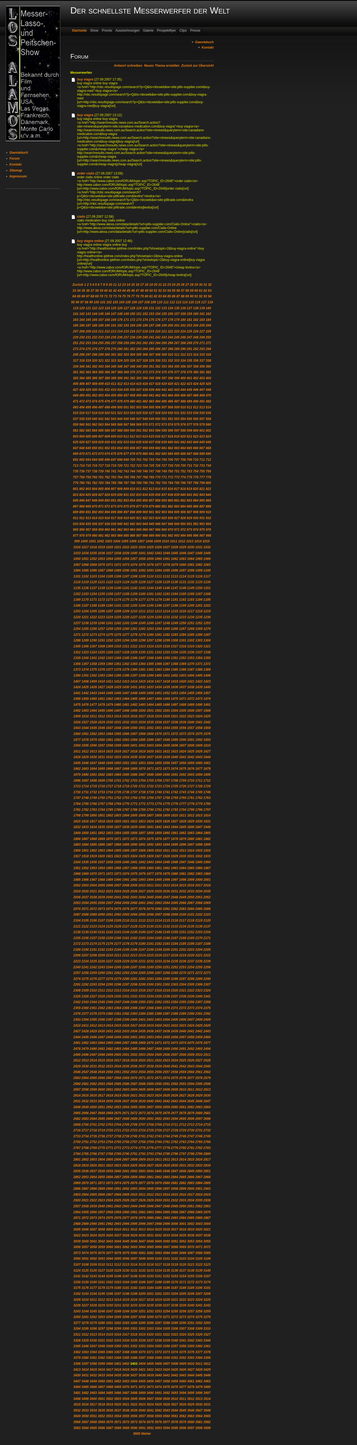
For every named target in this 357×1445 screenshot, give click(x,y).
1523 (190, 716)
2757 (134, 1142)
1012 (182, 541)
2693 (166, 1119)
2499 (109, 1055)
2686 (109, 1119)
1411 (109, 681)
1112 (166, 576)
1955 (109, 868)
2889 (101, 1189)
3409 (182, 1364)
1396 (126, 675)
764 (120, 477)
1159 (134, 594)
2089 (93, 914)
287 (164, 349)
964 (132, 530)
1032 (207, 547)
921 (138, 518)
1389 (207, 669)
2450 (126, 1037)
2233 (158, 961)
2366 (134, 1008)
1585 (142, 740)
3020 (199, 1229)
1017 (85, 547)
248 (196, 337)
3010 (117, 1229)
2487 (150, 1049)
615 (151, 436)
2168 (182, 938)
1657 (174, 763)
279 (113, 349)
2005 (101, 885)
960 (107, 530)
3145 (109, 1276)
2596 (207, 1084)
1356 (77, 664)
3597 (190, 1428)
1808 (158, 815)
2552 (126, 1072)
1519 (158, 716)
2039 (101, 897)
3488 (134, 1393)
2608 (166, 1089)
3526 (166, 1404)
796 (183, 483)
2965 (166, 1212)
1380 (134, 669)
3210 (85, 1300)
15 (133, 285)
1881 (199, 839)
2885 (207, 1183)
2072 (93, 909)
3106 (207, 1259)
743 (126, 471)
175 (151, 320)
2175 (101, 944)
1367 (166, 664)
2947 (158, 1206)
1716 (101, 786)
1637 (150, 757)
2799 (199, 1154)
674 (107, 454)
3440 (158, 1375)
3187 (174, 1288)
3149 (142, 1276)
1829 (190, 821)
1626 (199, 751)
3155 (190, 1276)
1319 (190, 646)
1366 (158, 664)
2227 (109, 961)
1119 (85, 582)
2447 (101, 1037)
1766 (93, 804)
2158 (101, 938)
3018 (182, 1229)
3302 (142, 1328)
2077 (134, 909)
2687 (117, 1119)
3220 (166, 1300)
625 (75, 442)
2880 (166, 1183)
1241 (109, 623)
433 (113, 390)
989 (151, 535)
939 (113, 524)
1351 (174, 658)
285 (151, 349)
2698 (207, 1119)
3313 (93, 1334)
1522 (182, 716)
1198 (174, 605)
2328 (101, 996)
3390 (166, 1358)
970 (170, 530)
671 (88, 454)
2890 (109, 1189)
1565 (117, 734)
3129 (117, 1270)
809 (126, 489)
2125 (109, 926)
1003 (108, 541)
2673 (142, 1113)
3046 (134, 1241)
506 (157, 407)
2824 (126, 1165)
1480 (117, 705)
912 (82, 518)
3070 (190, 1247)
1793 (174, 810)
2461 (77, 1043)
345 (113, 366)
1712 (207, 780)
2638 (134, 1101)
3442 (174, 1375)
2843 (142, 1171)
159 (189, 314)
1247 (158, 623)
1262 (142, 629)
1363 (134, 664)
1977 (150, 874)
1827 (174, 821)
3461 (190, 1381)
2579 (207, 1078)
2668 (101, 1113)
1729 (207, 786)
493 (75, 407)
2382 (126, 1014)
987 (138, 535)
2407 (190, 1019)
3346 (85, 1346)
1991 (126, 880)
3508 (158, 1399)
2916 (182, 1195)
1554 (166, 728)
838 (170, 495)
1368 (174, 664)
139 (202, 308)
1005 (124, 541)
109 (153, 302)
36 (88, 291)
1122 (109, 582)
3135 (166, 1270)
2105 (85, 920)
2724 (142, 1130)
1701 (117, 780)
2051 (199, 897)
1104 (101, 576)
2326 (85, 996)
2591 (166, 1084)
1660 (199, 763)
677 (126, 454)
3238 (174, 1305)
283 (138, 349)
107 (140, 302)
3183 (142, 1288)
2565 (93, 1078)
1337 (199, 652)
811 (138, 489)
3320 (150, 1334)
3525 (158, 1404)
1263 (150, 629)
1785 (109, 810)
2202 (182, 950)
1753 (126, 798)
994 (183, 535)
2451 (134, 1037)
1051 (85, 559)
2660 (174, 1107)
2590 (158, 1084)
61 (200, 291)
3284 (134, 1323)
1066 (207, 559)
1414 (134, 681)
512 (196, 407)
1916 (207, 850)
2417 (134, 1025)
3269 (150, 1317)
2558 (174, 1072)
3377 (199, 1352)
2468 (134, 1043)
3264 (109, 1317)
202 (183, 325)
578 (196, 424)
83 (160, 296)
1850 (85, 833)
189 (101, 325)
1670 (142, 769)
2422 (174, 1025)
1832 (77, 827)
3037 (199, 1235)
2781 (190, 1148)
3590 (134, 1428)
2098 (166, 914)
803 (88, 489)
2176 (109, 944)
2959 (117, 1212)
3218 (150, 1300)
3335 (134, 1340)
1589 (174, 740)
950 (183, 524)
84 (164, 296)
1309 (109, 646)
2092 (117, 914)
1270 (207, 629)
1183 (190, 599)
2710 (166, 1125)
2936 (207, 1200)
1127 (150, 582)
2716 (77, 1130)
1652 (134, 763)
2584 (109, 1084)
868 (82, 506)
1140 (117, 588)
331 (164, 360)
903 (164, 512)
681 (151, 454)
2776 (150, 1148)
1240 (101, 623)
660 (157, 448)
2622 (142, 1095)
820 (196, 489)
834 (145, 495)
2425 (199, 1025)
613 (138, 436)
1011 (173, 541)
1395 (117, 675)
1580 (101, 740)
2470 (150, 1043)
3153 (174, 1276)
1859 (158, 833)
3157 (207, 1276)
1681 (93, 775)
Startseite (79, 30)
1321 (207, 646)
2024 (117, 891)
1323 (85, 652)
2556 (158, 1072)
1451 (158, 693)
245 (177, 337)
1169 (77, 599)
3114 (134, 1264)
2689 (134, 1119)
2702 (101, 1125)
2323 (199, 990)
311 (177, 355)
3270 (158, 1317)
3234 (142, 1305)
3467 (101, 1387)
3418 (117, 1370)
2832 (190, 1165)
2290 (207, 979)
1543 (77, 728)
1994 (150, 880)
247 (189, 337)
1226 (126, 617)
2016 (190, 885)
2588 (142, 1084)
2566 (101, 1078)
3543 (166, 1410)
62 (205, 291)
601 (202, 430)
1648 (101, 763)
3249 (126, 1311)
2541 (174, 1066)
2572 (150, 1078)
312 (183, 355)
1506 (190, 711)
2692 (158, 1119)
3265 (117, 1317)
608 (107, 436)
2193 (109, 950)
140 (208, 308)
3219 (158, 1300)
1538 (174, 722)
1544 (85, 728)
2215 (150, 955)
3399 (101, 1364)
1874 (142, 839)
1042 (150, 553)
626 (82, 442)
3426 (182, 1370)
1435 (166, 687)
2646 (199, 1101)
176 (157, 320)
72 (110, 296)
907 (189, 512)
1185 (207, 599)
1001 (92, 541)
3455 (142, 1381)
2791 (134, 1154)
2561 (199, 1072)
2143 (117, 932)
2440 (182, 1031)
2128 (134, 926)
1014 (198, 541)
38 (96, 291)
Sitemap (15, 170)
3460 (182, 1381)
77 (133, 296)
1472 (190, 699)
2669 (109, 1113)
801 (75, 489)
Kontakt (15, 164)
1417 (158, 681)
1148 (182, 588)
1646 (85, 763)
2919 (207, 1195)
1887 (109, 844)
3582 (207, 1422)
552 (170, 419)
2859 (134, 1177)
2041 (117, 897)
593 (151, 430)
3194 (93, 1294)
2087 (77, 914)
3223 (190, 1300)
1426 (93, 687)
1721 (142, 786)
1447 (126, 693)
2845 (158, 1171)
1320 (199, 646)
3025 (101, 1235)
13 (124, 285)
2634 (101, 1101)
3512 (190, 1399)
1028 (174, 547)
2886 (77, 1189)
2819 (85, 1165)
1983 (199, 874)
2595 (199, 1084)
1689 (158, 775)
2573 (158, 1078)
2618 (109, 1095)
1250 (182, 623)
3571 (117, 1422)
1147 (174, 588)
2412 (93, 1025)
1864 (199, 833)
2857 (117, 1177)
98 (86, 302)
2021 (93, 891)
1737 (134, 792)
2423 (182, 1025)
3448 (85, 1381)
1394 (109, 675)
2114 (158, 920)
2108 (109, 920)
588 (120, 430)
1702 (126, 780)
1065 (199, 559)
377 (177, 372)
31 (205, 285)
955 (75, 530)
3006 (85, 1229)
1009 (157, 541)
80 (146, 296)
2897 (166, 1189)
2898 (174, 1189)
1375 (93, 669)
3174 (207, 1282)
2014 (174, 885)
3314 (101, 1334)
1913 (182, 850)
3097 (134, 1259)
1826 (166, 821)
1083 (207, 565)
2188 (207, 944)
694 (94, 460)
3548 (207, 1410)
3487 (126, 1393)
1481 (126, 705)
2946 (150, 1206)
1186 (77, 605)
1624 (182, 751)
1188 (93, 605)
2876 (134, 1183)
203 (189, 325)
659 (151, 448)
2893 (134, 1189)
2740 (134, 1136)
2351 (150, 1002)
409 (101, 384)
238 (132, 337)
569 (138, 424)
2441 (190, 1031)
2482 (109, 1049)
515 (75, 413)
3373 (166, 1352)
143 (88, 314)
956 (82, 530)
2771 (109, 1148)
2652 (109, 1107)
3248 (117, 1311)
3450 (101, 1381)
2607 (158, 1089)
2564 (85, 1078)
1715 (93, 786)
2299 (142, 984)
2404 (166, 1019)
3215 (126, 1300)
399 (177, 378)
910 (208, 512)
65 (78, 296)
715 (88, 466)
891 (88, 512)
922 (145, 518)
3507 (150, 1399)
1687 (142, 775)
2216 (158, 955)
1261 (134, 629)
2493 (199, 1049)
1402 (174, 675)
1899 (207, 844)
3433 (101, 1375)
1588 (166, 740)
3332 (109, 1340)
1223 (101, 617)
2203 (190, 950)
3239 (182, 1305)
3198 (126, 1294)
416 (145, 384)
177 (164, 320)
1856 (134, 833)
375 (164, 372)
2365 (126, 1008)
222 (170, 331)
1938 (109, 862)
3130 (126, 1270)
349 (138, 366)
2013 (166, 885)
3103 (182, 1259)
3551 (93, 1416)
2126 (117, 926)
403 (202, 378)
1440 (207, 687)
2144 (126, 932)
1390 (77, 675)
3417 (109, 1370)
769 (151, 477)
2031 (174, 891)
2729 (182, 1130)
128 (132, 308)
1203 (77, 611)
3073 (77, 1253)
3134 (158, 1270)
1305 (77, 646)
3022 (77, 1235)
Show (94, 30)
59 (191, 291)
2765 (199, 1142)
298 (94, 355)
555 (189, 419)
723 (138, 466)
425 (202, 384)
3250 (134, 1311)
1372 (207, 664)
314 (196, 355)
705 (164, 460)
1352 (182, 658)
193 (126, 325)
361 (75, 372)
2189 (77, 950)
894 (107, 512)
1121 (101, 582)
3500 (93, 1399)
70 (101, 296)
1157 (117, 594)
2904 (85, 1195)
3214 (117, 1300)
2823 (117, 1165)
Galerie (148, 30)
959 (101, 530)
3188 (182, 1288)
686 (183, 454)
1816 (85, 821)
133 (164, 308)
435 (126, 390)
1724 (166, 786)
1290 (93, 640)
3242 (207, 1305)
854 (132, 500)
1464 (126, 699)
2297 (126, 984)
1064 (190, 559)
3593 (158, 1428)
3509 (166, 1399)
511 (189, 407)
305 (138, 355)
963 (126, 530)
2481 (101, 1049)
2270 (182, 973)
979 (88, 535)
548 (145, 419)
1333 (166, 652)
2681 (207, 1113)
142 (82, 314)
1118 (77, 582)
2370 (166, 1008)
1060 (158, 559)
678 (132, 454)
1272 (85, 635)
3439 (150, 1375)
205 (202, 325)
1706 (158, 780)
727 (164, 466)
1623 (174, 751)
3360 (199, 1346)
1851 (93, 833)
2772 (117, 1148)
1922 (117, 856)
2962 (142, 1212)
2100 (182, 914)
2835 (77, 1171)
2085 (199, 909)
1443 (93, 693)
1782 (85, 810)
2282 (142, 979)
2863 (166, 1177)
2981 (158, 1218)
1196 (158, 605)
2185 (182, 944)
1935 (85, 862)
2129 (142, 926)
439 (151, 390)
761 (101, 477)
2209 (101, 955)
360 (208, 366)
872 (107, 506)
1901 (85, 850)
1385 (174, 669)
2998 (158, 1224)
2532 (101, 1066)
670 (82, 454)
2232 (150, 961)
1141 (126, 588)
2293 (93, 984)
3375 (182, 1352)
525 (138, 413)
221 (164, 331)
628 (94, 442)
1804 (126, 815)
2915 (174, 1195)
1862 (182, 833)
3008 (101, 1229)
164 (82, 320)
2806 (117, 1159)
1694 (199, 775)
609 (113, 436)
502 (132, 407)
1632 (109, 757)
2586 (126, 1084)
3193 (85, 1294)
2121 (77, 926)
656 (132, 448)
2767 (77, 1148)
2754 (109, 1142)
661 (164, 448)
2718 (93, 1130)
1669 (134, 769)
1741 (166, 792)
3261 (85, 1317)
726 (157, 466)
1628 (77, 757)
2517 (117, 1060)
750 (170, 471)
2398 (117, 1019)
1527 (85, 722)
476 (107, 401)
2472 (166, 1043)
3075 (93, 1253)
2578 (199, 1078)
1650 (117, 763)
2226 (101, 961)
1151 (207, 588)
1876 (158, 839)
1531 (117, 722)
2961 (134, 1212)
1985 (77, 880)
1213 (158, 611)
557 (202, 419)
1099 (199, 570)
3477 (182, 1387)
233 (101, 337)
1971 (101, 874)
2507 (174, 1055)
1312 (134, 646)
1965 (190, 868)
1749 (93, 798)
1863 (190, 833)
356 (183, 366)
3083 (158, 1253)
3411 (199, 1364)
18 (146, 285)
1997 (174, 880)
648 (82, 448)
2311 (101, 990)
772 (170, 477)
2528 (207, 1060)
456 (120, 395)
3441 (166, 1375)
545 (126, 419)
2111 (134, 920)
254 (94, 343)
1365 (150, 664)
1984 (207, 874)
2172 (77, 944)
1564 (109, 734)
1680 (85, 775)
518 (94, 413)
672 (94, 454)
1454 (182, 693)
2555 (150, 1072)
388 (107, 378)
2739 (126, 1136)
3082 (150, 1253)
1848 (207, 827)
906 (183, 512)
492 (208, 401)
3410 (190, 1364)
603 (75, 436)
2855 (101, 1177)
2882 (182, 1183)
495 (88, 407)
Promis (107, 30)
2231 (142, 961)
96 (77, 302)
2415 (117, 1025)
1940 (126, 862)
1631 (101, 757)
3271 (166, 1317)
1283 (174, 635)
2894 (142, 1189)
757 (75, 477)
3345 (77, 1346)
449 (75, 395)
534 (196, 413)
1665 (101, 769)
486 (170, 401)
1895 (174, 844)
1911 (166, 850)
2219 (182, 955)
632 (120, 442)
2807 (126, 1159)
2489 (166, 1049)
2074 (109, 909)
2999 (166, 1224)
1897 (190, 844)
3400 (109, 1364)
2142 (109, 932)
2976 (117, 1218)
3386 (134, 1358)
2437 (158, 1031)
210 (94, 331)
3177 (93, 1288)
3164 (126, 1282)
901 (151, 512)
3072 (207, 1247)
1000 (84, 541)
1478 (101, 705)
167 (101, 320)
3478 (190, 1387)
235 (113, 337)
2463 (93, 1043)
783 (101, 483)
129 (138, 308)
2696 (190, 1119)
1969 (85, 874)
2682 (77, 1119)
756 (208, 471)
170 (120, 320)
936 (94, 524)
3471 (134, 1387)
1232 (174, 617)
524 (132, 413)
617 (164, 436)
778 (208, 477)
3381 (93, 1358)
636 (145, 442)
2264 (134, 973)
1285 (190, 635)
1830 (199, 821)
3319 (142, 1334)
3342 (190, 1340)
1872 (126, 839)
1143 (142, 588)
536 (208, 413)
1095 (166, 570)
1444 (101, 693)
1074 (134, 565)
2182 (158, 944)
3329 (85, 1340)
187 (88, 325)
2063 (158, 903)
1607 (182, 745)
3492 (166, 1393)
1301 (182, 640)
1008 (149, 541)
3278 (85, 1323)
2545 (207, 1066)
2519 (134, 1060)
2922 (93, 1200)
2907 (109, 1195)
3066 (158, 1247)
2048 (174, 897)
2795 (166, 1154)
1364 (142, 664)
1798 (77, 815)
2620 (126, 1095)
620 (183, 436)
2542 (182, 1066)
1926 (150, 856)
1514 (117, 716)
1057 (134, 559)
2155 (77, 938)
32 (209, 285)
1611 (77, 751)
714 (82, 466)
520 (107, 413)
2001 (207, 880)
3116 (150, 1264)
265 (164, 343)
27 (187, 285)
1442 (85, 693)
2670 (117, 1113)
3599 (207, 1428)
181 (189, 320)
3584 (85, 1428)
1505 (182, 711)
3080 (134, 1253)
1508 (207, 711)
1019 (101, 547)
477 (113, 401)
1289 (85, 640)
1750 (101, 798)
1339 (77, 658)
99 (91, 302)
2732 (207, 1130)
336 (196, 360)
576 (183, 424)
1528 (93, 722)
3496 (199, 1393)
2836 (85, 1171)
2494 (207, 1049)
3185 (158, 1288)
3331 (101, 1340)
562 (94, 424)
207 (75, 331)
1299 (166, 640)
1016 (77, 547)
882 (170, 506)
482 (145, 401)
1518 (150, 716)
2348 (126, 1002)
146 (107, 314)
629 (101, 442)
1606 (174, 745)
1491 (207, 705)
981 (101, 535)
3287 (158, 1323)
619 (177, 436)
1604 (158, 745)
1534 (142, 722)
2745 (174, 1136)
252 (82, 343)
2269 (174, 973)
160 (196, 314)
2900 (190, 1189)
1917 (77, 856)
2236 (182, 961)
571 (151, 424)
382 (208, 372)
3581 (199, 1422)
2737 (109, 1136)
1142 (134, 588)
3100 (158, 1259)
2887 (85, 1189)
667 (202, 448)
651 (101, 448)
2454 (158, 1037)
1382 (150, 669)
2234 (166, 961)
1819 (109, 821)
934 (82, 524)
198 (157, 325)
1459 (85, 699)
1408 (85, 681)
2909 (126, 1195)
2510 (199, 1055)
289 (177, 349)
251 (75, 343)
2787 (101, 1154)
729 (177, 466)
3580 (190, 1422)
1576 (207, 734)
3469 (117, 1387)
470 (208, 395)
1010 (165, 541)
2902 (207, 1189)
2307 (207, 984)
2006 (109, 885)
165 (88, 320)
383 (75, 378)
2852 (77, 1177)
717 (101, 466)
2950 (182, 1206)
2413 (101, 1025)
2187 (199, 944)
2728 (174, 1130)
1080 (182, 565)
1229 (150, 617)
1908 (142, 850)
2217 (166, 955)
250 (208, 337)
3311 (77, 1334)
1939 (117, 862)
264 (157, 343)
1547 (109, 728)
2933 (182, 1200)
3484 (101, 1393)
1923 (126, 856)
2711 (174, 1125)
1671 (150, 769)
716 (94, 466)
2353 (166, 1002)
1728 (199, 786)
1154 (93, 594)
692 (82, 460)
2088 (85, 914)
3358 (182, 1346)
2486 (142, 1049)
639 (164, 442)
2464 (101, 1043)
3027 (117, 1235)
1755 (142, 798)
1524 (199, 716)
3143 (93, 1276)
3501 (101, 1399)
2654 (126, 1107)
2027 (142, 891)
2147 (150, 932)
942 (132, 524)
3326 (199, 1334)
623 (202, 436)
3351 (126, 1346)
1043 (158, 553)
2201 (174, 950)
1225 (117, 617)
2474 (182, 1043)
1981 (182, 874)
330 (157, 360)
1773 (150, 804)
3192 (77, 1294)
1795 (190, 810)
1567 (134, 734)
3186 (166, 1288)
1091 (134, 570)
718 (107, 466)
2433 (126, 1031)
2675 (158, 1113)
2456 (174, 1037)
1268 (190, 629)
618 (170, 436)
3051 (174, 1241)
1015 (206, 541)
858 (157, 500)
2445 (85, 1037)
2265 (142, 973)
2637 (126, 1101)
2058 (117, 903)
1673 (166, 769)
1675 (182, 769)
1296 (142, 640)
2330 (117, 996)
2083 (182, 909)
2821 (101, 1165)
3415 (93, 1370)
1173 (109, 599)
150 (132, 314)
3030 (142, 1235)
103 (115, 302)
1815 (77, 821)
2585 (117, 1084)
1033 (77, 553)
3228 (93, 1305)
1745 (199, 792)
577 (189, 424)
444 (183, 390)
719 (113, 466)
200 (170, 325)
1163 (166, 594)
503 (138, 407)
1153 (85, 594)
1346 (134, 658)
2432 (117, 1031)
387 (101, 378)
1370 (190, 664)
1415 (142, 681)
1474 (207, 699)
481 (138, 401)
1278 (134, 635)
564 (107, 424)
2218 (174, 955)
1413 (126, 681)
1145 (158, 588)
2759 (150, 1142)
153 (151, 314)
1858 (150, 833)
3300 (126, 1328)
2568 (117, 1078)
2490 (174, 1049)
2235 (174, 961)
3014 (150, 1229)
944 (145, 524)
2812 (166, 1159)
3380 (85, 1358)
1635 (134, 757)
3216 (134, 1300)
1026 (158, 547)
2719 (101, 1130)
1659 (190, 763)
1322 (77, 652)
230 (82, 337)
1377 (109, 669)
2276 (93, 979)
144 (94, 314)
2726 (158, 1130)
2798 (190, 1154)
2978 (134, 1218)
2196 (134, 950)
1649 (109, 763)
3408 (174, 1364)
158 (183, 314)
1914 (190, 850)
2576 (182, 1078)
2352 (158, 1002)
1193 (134, 605)
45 (128, 291)
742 (120, 471)
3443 (182, 1375)
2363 (109, 1008)
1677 (199, 769)
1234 (190, 617)
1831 (207, 821)
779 (75, 483)
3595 (174, 1428)
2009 (134, 885)
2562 (207, 1072)
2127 (126, 926)
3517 (93, 1404)
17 (142, 285)
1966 (199, 868)
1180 (166, 599)
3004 (207, 1224)
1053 (101, 559)
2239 (207, 961)
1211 (142, 611)
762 (107, 477)
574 (170, 424)
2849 (190, 1171)
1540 (190, 722)
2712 (182, 1125)
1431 (134, 687)
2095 (142, 914)
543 (113, 419)
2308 (77, 990)
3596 (182, 1428)
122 (94, 308)
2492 (190, 1049)
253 (88, 343)
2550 (109, 1072)
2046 (158, 897)
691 (75, 460)
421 (177, 384)
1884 (85, 844)
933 (75, 524)
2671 (126, 1113)
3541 (150, 1410)
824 (82, 495)
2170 (199, 938)
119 (75, 308)
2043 (134, 897)
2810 (150, 1159)
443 (177, 390)
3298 (109, 1328)
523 (126, 413)
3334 (126, 1340)
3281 (109, 1323)
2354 (174, 1002)
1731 (85, 792)
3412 (207, 1364)
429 (88, 390)
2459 (199, 1037)
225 (189, 331)
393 (138, 378)
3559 (158, 1416)
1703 (134, 780)
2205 (207, 950)
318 (82, 360)
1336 (190, 652)
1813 (199, 815)
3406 (158, 1364)
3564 (199, 1416)
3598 (199, 1428)
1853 (109, 833)
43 (119, 291)
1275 (109, 635)
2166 (166, 938)
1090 (126, 570)
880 (157, 506)
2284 (158, 979)
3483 (93, 1393)
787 (126, 483)
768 (145, 477)
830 (120, 495)
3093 (101, 1259)
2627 (182, 1095)
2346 (109, 1002)
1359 (101, 664)
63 (209, 291)
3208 (207, 1294)
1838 (126, 827)
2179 (134, 944)
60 (196, 291)
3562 (182, 1416)
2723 (134, 1130)
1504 (174, 711)
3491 (158, 1393)
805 (101, 489)
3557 (142, 1416)
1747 (77, 798)
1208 (117, 611)
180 (183, 320)
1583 (126, 740)
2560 (190, 1072)
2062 (150, 903)
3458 (166, 1381)
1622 (166, 751)
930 (196, 518)
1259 (117, 629)
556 (196, 419)
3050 (166, 1241)
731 (189, 466)
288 (170, 349)
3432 (93, 1375)
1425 (85, 687)
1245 (142, 623)
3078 (117, 1253)
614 (145, 436)
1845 (182, 827)
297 (88, 355)
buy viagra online (90, 241)
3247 (109, 1311)
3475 (166, 1387)
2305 (190, 984)
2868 (207, 1177)
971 (177, 530)
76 (128, 296)
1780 (207, 804)
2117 (182, 920)
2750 (77, 1142)
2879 (158, 1183)
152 (145, 314)
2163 (142, 938)
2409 (207, 1019)
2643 (174, 1101)
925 (164, 518)
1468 (158, 699)
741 (113, 471)
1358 (93, 664)
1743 (182, 792)
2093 (126, 914)
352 (157, 366)
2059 (126, 903)
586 (107, 430)
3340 (174, 1340)
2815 (190, 1159)
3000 (174, 1224)
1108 (134, 576)
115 (191, 302)
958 (94, 530)
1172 (101, 599)
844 (208, 495)
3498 (77, 1399)
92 (200, 296)
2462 (85, 1043)
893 (101, 512)
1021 (117, 547)
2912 (150, 1195)
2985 (190, 1218)
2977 (126, 1218)
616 (157, 436)
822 (208, 489)
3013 (142, 1229)
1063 (182, 559)
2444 (77, 1037)
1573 (182, 734)
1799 (85, 815)
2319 (166, 990)
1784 (101, 810)
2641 (158, 1101)
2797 (182, 1154)
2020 (85, 891)
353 (164, 366)
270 (196, 343)
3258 (199, 1311)
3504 (126, 1399)
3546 (190, 1410)
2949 (174, 1206)
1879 (182, 839)
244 (170, 337)
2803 (93, 1159)
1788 (134, 810)
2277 (101, 979)
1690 (166, 775)
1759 (174, 798)
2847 (174, 1171)
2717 (85, 1130)
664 (183, 448)
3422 (150, 1370)
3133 (150, 1270)
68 (92, 296)
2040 (109, 897)
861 (177, 500)
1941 (134, 862)
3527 (174, 1404)
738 (94, 471)
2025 (126, 891)
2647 (207, 1101)
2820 (93, 1165)
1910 (158, 850)
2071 (85, 909)
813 (151, 489)
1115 (190, 576)
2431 (109, 1031)
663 (177, 448)
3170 (174, 1282)
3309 (199, 1328)
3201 (150, 1294)
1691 (174, 775)
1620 (150, 751)
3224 (199, 1300)
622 (196, 436)
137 (189, 308)
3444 (190, 1375)
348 (132, 366)
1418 (166, 681)
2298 (134, 984)
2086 (207, 909)
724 (145, 466)
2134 (182, 926)
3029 (134, 1235)
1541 (199, 722)
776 (196, 477)
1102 (85, 576)
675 (113, 454)
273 (75, 349)
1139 (109, 588)
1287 (207, 635)
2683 (85, 1119)
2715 (207, 1125)
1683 (109, 775)
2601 (109, 1089)
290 (183, 349)
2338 (182, 996)
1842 (158, 827)
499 (113, 407)
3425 (174, 1370)
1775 (166, 804)
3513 (199, 1399)
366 (107, 372)
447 (202, 390)
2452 (142, 1037)
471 (75, 401)
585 (101, 430)
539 (88, 419)
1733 (101, 792)
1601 (134, 745)
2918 (199, 1195)
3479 (199, 1387)
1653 (142, 763)
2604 (134, 1089)
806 (107, 489)
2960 (126, 1212)
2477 (207, 1043)
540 (94, 419)
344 (107, 366)
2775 (142, 1148)
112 (172, 302)
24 (173, 285)
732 (196, 466)
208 (82, 331)
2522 (158, 1060)
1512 (101, 716)
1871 (117, 839)
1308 (101, 646)
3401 (117, 1364)
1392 (93, 675)
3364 (93, 1352)
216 (132, 331)
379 (189, 372)
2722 (126, 1130)
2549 (101, 1072)
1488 (182, 705)
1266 (174, 629)
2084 (190, 909)
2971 (77, 1218)
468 (196, 395)
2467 (126, 1043)
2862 (158, 1177)
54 (169, 291)
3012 (134, 1229)
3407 (166, 1364)
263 (151, 343)
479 (126, 401)
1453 (174, 693)
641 (177, 442)
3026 (109, 1235)
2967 (182, 1212)
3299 (117, 1328)
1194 (142, 605)
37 (92, 291)
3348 (101, 1346)
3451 (109, 1381)
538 (82, 419)
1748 (85, 798)
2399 (126, 1019)
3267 (134, 1317)
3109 (93, 1264)
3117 (158, 1264)
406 (82, 384)
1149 (190, 588)
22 (164, 285)
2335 (158, 996)
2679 (190, 1113)
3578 (174, 1422)
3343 (199, 1340)
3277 (77, 1323)
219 (151, 331)
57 (182, 291)
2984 (182, 1218)
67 (88, 296)
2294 (101, 984)
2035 (207, 891)
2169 (190, 938)
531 (177, 413)
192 (120, 325)
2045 (150, 897)
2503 (142, 1055)
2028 (150, 891)
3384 (117, 1358)
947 (164, 524)
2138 (77, 932)
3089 (207, 1253)
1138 (101, 588)
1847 (199, 827)
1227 (134, 617)
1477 (93, 705)
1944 (158, 862)
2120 (207, 920)
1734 (109, 792)
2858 (126, 1177)
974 (196, 530)
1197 (166, 605)
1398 (142, 675)
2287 (182, 979)
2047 (166, 897)
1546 (101, 728)
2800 (207, 1154)
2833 (199, 1165)
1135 (77, 588)
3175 (77, 1288)
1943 (150, 862)
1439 (199, 687)
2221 (199, 955)
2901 (199, 1189)
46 (133, 291)
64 (74, 296)
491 (202, 401)
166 (94, 320)
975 (202, 530)
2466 (117, 1043)
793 (164, 483)
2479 (85, 1049)
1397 (134, 675)
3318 (134, 1334)
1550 (134, 728)
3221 (174, 1300)
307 (151, 355)
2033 (190, 891)
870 (94, 506)
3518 (101, 1404)
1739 (150, 792)
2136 (199, 926)
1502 (158, 711)
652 (107, 448)
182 (196, 320)
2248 (142, 967)
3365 (101, 1352)
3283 (126, 1323)
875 (126, 506)
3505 (134, 1399)
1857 (142, 833)
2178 (126, 944)
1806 (142, 815)
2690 (142, 1119)
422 (183, 384)
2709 (158, 1125)
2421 (166, 1025)
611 (126, 436)
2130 (150, 926)
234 (107, 337)
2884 (199, 1183)
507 (164, 407)
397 (164, 378)
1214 (166, 611)
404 (208, 378)
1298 (158, 640)
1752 (117, 798)
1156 (109, 594)
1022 (126, 547)
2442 (199, 1031)
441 (164, 390)
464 (170, 395)
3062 (126, 1247)
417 (151, 384)
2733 (77, 1136)
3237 (166, 1305)
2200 (166, 950)
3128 (109, 1270)
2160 (117, 938)
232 (94, 337)
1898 (199, 844)
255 (101, 343)
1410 (101, 681)
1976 (142, 874)
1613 (93, 751)
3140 (207, 1270)
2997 (150, 1224)
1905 (117, 850)
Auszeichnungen (127, 30)
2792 (142, 1154)
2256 (207, 967)
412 (120, 384)
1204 (85, 611)
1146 (166, 588)
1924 (134, 856)
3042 (101, 1241)
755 (202, 471)
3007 (93, 1229)
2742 (150, 1136)
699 (126, 460)
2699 (77, 1125)
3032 (158, 1235)
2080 (158, 909)
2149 (166, 932)
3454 (134, 1381)
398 (170, 378)
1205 (93, 611)
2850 (199, 1171)
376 (170, 372)
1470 (174, 699)
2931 (166, 1200)
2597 (77, 1089)
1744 (190, 792)
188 (94, 325)
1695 (207, 775)
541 (101, 419)
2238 (199, 961)
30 (200, 285)
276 (94, 349)
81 (151, 296)
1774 (158, 804)
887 (202, 506)
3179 (109, 1288)
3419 (126, 1370)
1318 (182, 646)
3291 (190, 1323)
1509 (77, 716)
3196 (109, 1294)
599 (189, 430)
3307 (182, 1328)
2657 (150, 1107)
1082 (199, 565)
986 (132, 535)
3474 (158, 1387)
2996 (142, 1224)
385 (88, 378)
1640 (174, 757)
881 (164, 506)
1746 (207, 792)
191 (113, 325)
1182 (182, 599)
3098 (142, 1259)
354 (170, 366)
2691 (150, 1119)
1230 (158, 617)
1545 (93, 728)
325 (126, 360)
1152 (77, 594)
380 (196, 372)
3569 (101, 1422)
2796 (174, 1154)
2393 (77, 1019)
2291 (77, 984)
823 (75, 495)
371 (138, 372)
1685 (126, 775)
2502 (134, 1055)
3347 (93, 1346)
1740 (158, 792)
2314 (126, 990)
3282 (117, 1323)
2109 (117, 920)
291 (189, 349)
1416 (150, 681)
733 (202, 466)
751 (177, 471)
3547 (199, 1410)
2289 (199, 979)
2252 (174, 967)
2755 (117, 1142)
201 (177, 325)
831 (126, 495)
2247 (134, 967)
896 (120, 512)
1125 (134, 582)
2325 (77, 996)
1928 (166, 856)
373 (151, 372)
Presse (195, 30)
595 (164, 430)
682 (157, 454)
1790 (150, 810)
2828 (158, 1165)
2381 (117, 1014)
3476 (174, 1387)
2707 (142, 1125)
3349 (109, 1346)
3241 (199, 1305)
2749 (207, 1136)
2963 (150, 1212)
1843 (166, 827)
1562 (93, 734)
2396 (101, 1019)
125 (113, 308)
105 (128, 302)
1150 (199, 588)
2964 (158, 1212)
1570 (158, 734)
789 (138, 483)
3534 (93, 1410)
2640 (150, 1101)
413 (126, 384)
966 (145, 530)
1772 (142, 804)
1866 (77, 839)
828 (107, 495)
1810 (174, 815)
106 (134, 302)
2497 (93, 1055)
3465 (85, 1387)
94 (209, 296)
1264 (158, 629)
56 (178, 291)
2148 (158, 932)
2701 (93, 1125)
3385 (126, 1358)
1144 (150, 588)
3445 (199, 1375)
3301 (134, 1328)
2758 (142, 1142)
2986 (199, 1218)
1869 (101, 839)
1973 (117, 874)
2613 (207, 1089)
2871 (93, 1183)
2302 (166, 984)
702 (145, 460)
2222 (207, 955)
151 (138, 314)
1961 (158, 868)
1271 (77, 635)
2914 (166, 1195)
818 (183, 489)
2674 (150, 1113)
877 (138, 506)
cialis (81, 217)
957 (88, 530)
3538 (126, 1410)
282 (132, 349)
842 (196, 495)
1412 (117, 681)
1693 (190, 775)
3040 (85, 1241)
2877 (142, 1183)
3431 (85, 1375)
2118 (190, 920)
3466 (93, 1387)
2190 (85, 950)
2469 (142, 1043)
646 (208, 442)
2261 (109, 973)
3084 (166, 1253)
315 (202, 355)
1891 (142, 844)
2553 (134, 1072)
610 (120, 436)
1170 (85, 599)
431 (101, 390)
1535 (150, 722)
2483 (117, 1049)
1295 (134, 640)
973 (189, 530)
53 (164, 291)
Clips (183, 30)
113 (178, 302)
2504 (150, 1055)
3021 (207, 1229)
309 (164, 355)
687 (189, 454)
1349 (158, 658)
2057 (109, 903)
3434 (109, 1375)
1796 (199, 810)
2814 (182, 1159)
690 (208, 454)
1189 (101, 605)
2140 (93, 932)
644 (196, 442)
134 (170, 308)
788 (132, 483)
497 (101, 407)
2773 (126, 1148)
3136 (174, 1270)
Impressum (18, 176)
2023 (109, 891)
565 (113, 424)
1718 (117, 786)
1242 (117, 623)
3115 (142, 1264)
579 (202, 424)
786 (120, 483)
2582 (93, 1084)
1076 (150, 565)
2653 (117, 1107)
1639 (166, 757)
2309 (85, 990)
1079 (174, 565)
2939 (93, 1206)
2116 (174, 920)
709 (189, 460)
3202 (158, 1294)
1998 (182, 880)
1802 (109, 815)
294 (208, 349)
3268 (142, 1317)
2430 (101, 1031)
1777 (182, 804)
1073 (126, 565)
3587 (109, 1428)
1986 (85, 880)
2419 (150, 1025)
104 (121, 302)
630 (107, 442)
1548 (117, 728)
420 (170, 384)
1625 (190, 751)
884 (183, 506)
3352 (134, 1346)
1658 (182, 763)
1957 (126, 868)
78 (137, 296)
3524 (150, 1404)
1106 (117, 576)
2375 (207, 1008)
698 (120, 460)
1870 (109, 839)
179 (177, 320)
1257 (101, 629)
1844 (174, 827)
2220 (190, 955)
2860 (142, 1177)
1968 (77, 874)
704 (157, 460)
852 (120, 500)
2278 (109, 979)
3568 (93, 1422)
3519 (109, 1404)
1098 (190, 570)
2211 (117, 955)
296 (82, 355)
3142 (85, 1276)
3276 (207, 1317)
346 (120, 366)
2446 (93, 1037)
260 (132, 343)
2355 (182, 1002)
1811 (182, 815)
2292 (85, 984)
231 (88, 337)
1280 (150, 635)
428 (82, 390)
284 (145, 349)
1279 (142, 635)
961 (113, 530)
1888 (117, 844)
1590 (182, 740)
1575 (199, 734)
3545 (182, 1410)
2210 (109, 955)
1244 (134, 623)
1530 (109, 722)
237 (126, 337)
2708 (150, 1125)
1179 (158, 599)
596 (170, 430)
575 (177, 424)
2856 (109, 1177)
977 (75, 535)
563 (101, 424)
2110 (126, 920)
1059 (150, 559)
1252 (199, 623)
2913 (158, 1195)
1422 (199, 681)
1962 (166, 868)
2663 (199, 1107)
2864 (174, 1177)
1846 (190, 827)
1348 (150, 658)
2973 (93, 1218)
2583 (101, 1084)
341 (88, 366)
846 (82, 500)
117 (204, 302)
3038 (207, 1235)
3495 (190, 1393)
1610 (207, 745)
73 (115, 296)
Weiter (146, 1434)
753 (189, 471)
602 (208, 430)
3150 (150, 1276)
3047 (142, 1241)
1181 (174, 599)
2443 (207, 1031)
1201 (199, 605)
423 (189, 384)
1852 (101, 833)
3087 (190, 1253)
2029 (158, 891)
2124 (101, 926)
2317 (150, 990)
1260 (126, 629)
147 (113, 314)
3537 (117, 1410)
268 (183, 343)
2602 (117, 1089)
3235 (150, 1305)
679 (138, 454)
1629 (85, 757)
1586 (150, 740)
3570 (109, 1422)
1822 (134, 821)
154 (157, 314)
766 (132, 477)
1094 (158, 570)
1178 (150, 599)
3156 (199, 1276)
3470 (126, 1387)
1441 (77, 693)
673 (101, 454)
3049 (158, 1241)
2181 (150, 944)
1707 (166, 780)
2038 (93, 897)
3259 (207, 1311)
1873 (134, 839)
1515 (126, 716)
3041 (93, 1241)
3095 (117, 1259)
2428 (85, 1031)
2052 (207, 897)
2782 (199, 1148)
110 (159, 302)
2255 (199, 967)
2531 (93, 1066)
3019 (190, 1229)
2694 (174, 1119)
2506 (166, 1055)
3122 (199, 1264)
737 (88, 471)
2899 (182, 1189)
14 (128, 285)
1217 (190, 611)
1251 (190, 623)
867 (75, 506)
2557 (166, 1072)
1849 (77, 833)
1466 (142, 699)
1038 (117, 553)
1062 (174, 559)
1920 (101, 856)
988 (145, 535)
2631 (77, 1101)
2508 (182, 1055)
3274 (190, 1317)
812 (145, 489)
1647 (93, 763)
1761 (190, 798)
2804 (101, 1159)
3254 (166, 1311)
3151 (158, 1276)
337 (202, 360)
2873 (109, 1183)
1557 (190, 728)
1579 (93, 740)
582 (82, 430)
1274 (101, 635)
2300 (150, 984)
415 (138, 384)
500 (120, 407)
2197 (142, 950)
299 (101, 355)
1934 (77, 862)
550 (157, 419)
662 (170, 448)
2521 (150, 1060)
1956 (117, 868)
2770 (101, 1148)
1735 (117, 792)
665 (189, 448)
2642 (166, 1101)
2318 (158, 990)
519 (101, 413)
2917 (190, 1195)
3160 (93, 1282)
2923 (101, 1200)
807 (113, 489)
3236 (158, 1305)
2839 (109, 1171)
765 (126, 477)
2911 (142, 1195)
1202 (207, 605)
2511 (207, 1055)
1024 (142, 547)
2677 (174, 1113)
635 (138, 442)
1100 (207, 570)
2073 (101, 909)
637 (151, 442)
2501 (126, 1055)
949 (177, 524)
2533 (109, 1066)
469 (202, 395)
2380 (109, 1014)
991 (164, 535)
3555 (126, 1416)
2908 (117, 1195)
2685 (101, 1119)
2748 (199, 1136)
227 (202, 331)
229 (75, 337)
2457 (182, 1037)
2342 (77, 1002)
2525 (182, 1060)
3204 (174, 1294)
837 (164, 495)
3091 (85, 1259)
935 (88, 524)
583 (88, 430)
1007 (141, 541)
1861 (174, 833)
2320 (174, 990)
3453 (126, 1381)
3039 (77, 1241)
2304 (182, 984)
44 (124, 291)
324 (120, 360)
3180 (117, 1288)
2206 (77, 955)
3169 (166, 1282)
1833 (85, 827)
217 (138, 331)
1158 (126, 594)
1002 (100, 541)
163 (75, 320)
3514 (207, 1399)
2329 (109, 996)
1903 (101, 850)
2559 (182, 1072)
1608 (190, 745)
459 (138, 395)
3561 (174, 1416)
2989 (85, 1224)
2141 (101, 932)
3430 (77, 1375)
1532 (126, 722)
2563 (77, 1078)
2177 (117, 944)
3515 (77, 1404)
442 (170, 390)
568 (132, 424)
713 (75, 466)
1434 (158, 687)
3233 (134, 1305)
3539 (134, 1410)
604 (82, 436)
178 (170, 320)
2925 (117, 1200)
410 (107, 384)
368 (120, 372)
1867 (85, 839)
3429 (207, 1370)
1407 (77, 681)
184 (208, 320)
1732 (93, 792)
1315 (158, 646)
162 (208, 314)
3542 (158, 1410)
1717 (109, 786)
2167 (174, 938)
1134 (207, 582)
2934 (190, 1200)
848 (94, 500)
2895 (150, 1189)
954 (208, 524)
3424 (166, 1370)
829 (113, 495)
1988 (101, 880)
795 (177, 483)
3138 (190, 1270)
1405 (199, 675)
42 (115, 291)
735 (75, 471)
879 (151, 506)
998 (208, 535)
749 (164, 471)
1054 (109, 559)
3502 (109, 1399)
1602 (142, 745)
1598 (109, 745)
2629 (199, 1095)
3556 (134, 1416)
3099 (150, 1259)
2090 (101, 914)
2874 (117, 1183)
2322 (190, 990)
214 (120, 331)
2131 (158, 926)
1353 (190, 658)
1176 (134, 599)
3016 (166, 1229)
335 (189, 360)
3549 (77, 1416)
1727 (190, 786)
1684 (117, 775)
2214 (142, 955)
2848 (182, 1171)
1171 (93, 599)
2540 (166, 1066)
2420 (158, 1025)
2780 (182, 1148)
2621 (134, 1095)
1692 (182, 775)
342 (94, 366)
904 (170, 512)
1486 (166, 705)
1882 (207, 839)
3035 (182, 1235)
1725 (174, 786)
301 (113, 355)
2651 (101, 1107)
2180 (142, 944)
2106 (93, 920)
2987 (207, 1218)
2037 (85, 897)
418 (157, 384)
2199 (158, 950)
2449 (117, 1037)
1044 (166, 553)
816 (170, 489)
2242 (93, 967)
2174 (93, 944)
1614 (101, 751)
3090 (77, 1259)
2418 (142, 1025)
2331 (126, 996)
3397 (85, 1364)
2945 (142, 1206)
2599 (93, 1089)
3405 (150, 1364)
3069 (182, 1247)
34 (78, 291)
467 (189, 395)
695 (101, 460)
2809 (142, 1159)
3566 (77, 1422)
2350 (142, 1002)
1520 (166, 716)
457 (126, 395)
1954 (101, 868)
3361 (207, 1346)
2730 (190, 1130)
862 (183, 500)
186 (82, 325)
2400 (134, 1019)
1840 (142, 827)
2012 (158, 885)
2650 (93, 1107)
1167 (199, 594)
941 (126, 524)
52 (160, 291)
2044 (142, 897)
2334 (150, 996)
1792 (166, 810)
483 (151, 401)
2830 (174, 1165)
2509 (190, 1055)
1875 (150, 839)
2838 (101, 1171)
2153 (199, 932)
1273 (93, 635)
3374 (174, 1352)
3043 (109, 1241)
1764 (77, 804)
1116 (199, 576)
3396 (77, 1364)
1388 (199, 669)
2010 (142, 885)
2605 (142, 1089)
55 (173, 291)
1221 (85, 617)
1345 (126, 658)
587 (113, 430)
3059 (101, 1247)
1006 (133, 541)
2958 (109, 1212)
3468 (109, 1387)
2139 (85, 932)
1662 (77, 769)
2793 (150, 1154)
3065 (150, 1247)
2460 (207, 1037)
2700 (85, 1125)
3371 (150, 1352)
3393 (190, 1358)
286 (157, 349)
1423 (207, 681)
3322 (166, 1334)
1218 (199, 611)
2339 (190, 996)
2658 (158, 1107)
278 (107, 349)
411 (113, 384)
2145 (134, 932)
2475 (190, 1043)
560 (82, 424)
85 (169, 296)
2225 (93, 961)
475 (101, 401)
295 (75, 355)
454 (107, 395)
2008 (126, 885)
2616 (93, 1095)
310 (170, 355)
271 (202, 343)
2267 (158, 973)
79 (142, 296)
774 (183, 477)
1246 (150, 623)
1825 (158, 821)
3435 (117, 1375)
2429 (93, 1031)
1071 (109, 565)
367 (113, 372)
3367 (117, 1352)
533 (189, 413)
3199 (134, 1294)
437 (138, 390)
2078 (142, 909)
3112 (117, 1264)
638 (157, 442)
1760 (182, 798)
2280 (126, 979)
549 (151, 419)
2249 (150, 967)
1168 (207, 594)
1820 (117, 821)
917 (113, 518)
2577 (190, 1078)
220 (157, 331)
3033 (166, 1235)
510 (183, 407)
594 (157, 430)
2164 (150, 938)
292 (196, 349)
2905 (93, 1195)
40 (106, 291)
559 (75, 424)
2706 (134, 1125)
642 (183, 442)
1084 (77, 570)
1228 (142, 617)
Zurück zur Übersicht (197, 66)
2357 (199, 1002)
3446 (207, 1375)
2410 (77, 1025)
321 (101, 360)
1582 (117, 740)
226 (196, 331)
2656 (142, 1107)
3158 (77, 1282)
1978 (158, 874)
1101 (77, 576)
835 (151, 495)
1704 (142, 780)
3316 (117, 1334)
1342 (101, 658)
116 (197, 302)
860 (170, 500)
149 (126, 314)
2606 (150, 1089)
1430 (126, 687)
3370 (142, 1352)
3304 (158, 1328)
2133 (174, 926)
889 (75, 512)
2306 (199, 984)
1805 (134, 815)
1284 (182, 635)
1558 (199, 728)
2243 (101, 967)
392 (132, 378)
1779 (199, 804)
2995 (134, 1224)
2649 (85, 1107)
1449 (142, 693)
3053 (190, 1241)
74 (119, 296)
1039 (126, 553)
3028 (126, 1235)
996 (196, 535)
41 (110, 291)
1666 (109, 769)
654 (120, 448)
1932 (199, 856)
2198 (150, 950)
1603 (150, 745)
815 (164, 489)
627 (88, 442)
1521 (174, 716)
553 (177, 419)
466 (183, 395)
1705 (150, 780)
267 (177, 343)
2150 (174, 932)
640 (170, 442)
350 (145, 366)
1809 (166, 815)
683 (164, 454)
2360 (85, 1008)
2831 (182, 1165)
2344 (93, 1002)
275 (88, 349)
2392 (207, 1014)
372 (145, 372)
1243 (126, 623)
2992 (109, 1224)
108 (147, 302)
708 (183, 460)
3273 (182, 1317)
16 (137, 285)
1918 (85, 856)
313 (189, 355)
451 (88, 395)
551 (164, 419)
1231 (166, 617)
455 (113, 395)
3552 (101, 1416)
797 (189, 483)
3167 (150, 1282)
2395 (93, 1019)
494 (82, 407)
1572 (174, 734)
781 (88, 483)
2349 (134, 1002)
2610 (182, 1089)
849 (101, 500)
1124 (126, 582)
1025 (150, 547)
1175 (126, 599)
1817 (93, 821)
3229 (101, 1305)
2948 (166, 1206)
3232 (126, 1305)
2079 (150, 909)
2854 (93, 1177)
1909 (150, 850)
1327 (117, 652)
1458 (77, 699)
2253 (182, 967)
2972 (85, 1218)
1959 (142, 868)
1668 (126, 769)
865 (202, 500)
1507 (199, 711)
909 (202, 512)
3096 (126, 1259)
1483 (142, 705)
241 (151, 337)
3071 (199, 1247)
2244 (109, 967)
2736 (101, 1136)
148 (120, 314)
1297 (150, 640)
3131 (134, 1270)
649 (88, 448)
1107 (126, 576)
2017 (199, 885)
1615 (109, 751)
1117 (207, 576)
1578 (85, 740)
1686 (134, 775)
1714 (85, 786)
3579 (182, 1422)
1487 (174, 705)
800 (208, 483)
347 (126, 366)
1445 (109, 693)
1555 (174, 728)
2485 (134, 1049)
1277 (126, 635)
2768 (85, 1148)
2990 (93, 1224)
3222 (182, 1300)
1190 (109, 605)
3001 (182, 1224)
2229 (126, 961)
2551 (117, 1072)
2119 (199, 920)
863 (189, 500)
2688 (126, 1119)
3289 (174, 1323)
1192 (126, 605)
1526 (77, 722)
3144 (101, 1276)
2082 (174, 909)
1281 (158, 635)
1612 (85, 751)
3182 (134, 1288)
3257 (190, 1311)
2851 (207, 1171)
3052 (182, 1241)
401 (189, 378)
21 (160, 285)
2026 (134, 891)
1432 (142, 687)
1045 (174, 553)
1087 (101, 570)
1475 (77, 705)
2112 (142, 920)
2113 (150, 920)
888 (208, 506)
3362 (77, 1352)
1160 (142, 594)
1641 (182, 757)
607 (101, 436)
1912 (174, 850)
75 (124, 296)
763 (113, 477)
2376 (77, 1014)
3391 (174, 1358)
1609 (199, 745)
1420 (182, 681)
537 (75, 419)
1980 (174, 874)
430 (94, 390)
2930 (158, 1200)
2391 (199, 1014)
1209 (126, 611)
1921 (109, 856)
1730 (77, 792)
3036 (190, 1235)
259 (126, 343)
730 (183, 466)
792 (157, 483)
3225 (207, 1300)
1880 (190, 839)
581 (75, 430)
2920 (77, 1200)
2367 (142, 1008)
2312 (109, 990)
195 (138, 325)
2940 (101, 1206)
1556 (182, 728)
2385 (150, 1014)
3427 (190, 1370)
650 (94, 448)
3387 (142, 1358)
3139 (199, 1270)
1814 (207, 815)
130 (145, 308)
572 (157, 424)
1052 (93, 559)
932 (208, 518)
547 (138, 419)
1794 (182, 810)
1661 (207, 763)
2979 (142, 1218)
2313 (117, 990)
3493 (174, 1393)
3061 (117, 1247)
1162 (158, 594)
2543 (190, 1066)
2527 (199, 1060)
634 (132, 442)
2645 (190, 1101)
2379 (101, 1014)
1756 (150, 798)
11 (115, 285)
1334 (174, 652)
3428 (199, 1370)
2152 (190, 932)
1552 (150, 728)
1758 (166, 798)
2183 (166, 944)
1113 (174, 576)
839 (177, 495)
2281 (134, 979)
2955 (85, 1212)
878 (145, 506)
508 (170, 407)
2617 (101, 1095)
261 (138, 343)
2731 (199, 1130)
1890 (134, 844)
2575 (174, 1078)
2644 (182, 1101)
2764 (190, 1142)
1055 (117, 559)
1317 (174, 646)
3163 (117, 1282)
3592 (150, 1428)
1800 (93, 815)
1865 (207, 833)
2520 (142, 1060)
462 (157, 395)
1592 (199, 740)
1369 (182, 664)
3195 (101, 1294)
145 (101, 314)
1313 (142, 646)
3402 (126, 1364)
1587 (158, 740)
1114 (182, 576)
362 (82, 372)
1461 (101, 699)
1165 (182, 594)
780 (82, 483)
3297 (101, 1328)
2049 (182, 897)
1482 (134, 705)
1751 (109, 798)
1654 (150, 763)
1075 (142, 565)
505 (151, 407)
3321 (158, 1334)
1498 (126, 711)
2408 (199, 1019)
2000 (199, 880)
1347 (142, 658)
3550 (85, 1416)
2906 (101, 1195)
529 (164, 413)
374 (157, 372)
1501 (150, 711)
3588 (117, 1428)
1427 (101, 687)
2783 (207, 1148)
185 (75, 325)
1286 (199, 635)
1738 (142, 792)
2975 (109, 1218)
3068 (174, 1247)
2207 (85, 955)
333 (177, 360)
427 (75, 390)
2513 (85, 1060)
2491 (182, 1049)
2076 (126, 909)
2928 (142, 1200)
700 (132, 460)
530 (170, 413)
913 (88, 518)
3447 (77, 1381)
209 (88, 331)
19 (151, 285)
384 (82, 378)
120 (82, 308)
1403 (182, 675)
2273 (207, 973)
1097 (182, 570)
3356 (166, 1346)
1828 (182, 821)
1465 (134, 699)
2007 (117, 885)
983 (113, 535)
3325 (190, 1334)
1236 (207, 617)
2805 (109, 1159)
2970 (207, 1212)
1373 (77, 669)
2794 (158, 1154)
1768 (109, 804)
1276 (117, 635)
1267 (182, 629)
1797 (207, 810)
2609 (174, 1089)
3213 (109, 1300)
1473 (199, 699)
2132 (166, 926)
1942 (142, 862)
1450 (150, 693)
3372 (158, 1352)
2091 (109, 914)
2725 (150, 1130)
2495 (77, 1055)
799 (202, 483)
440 (157, 390)
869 (88, 506)
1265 (166, 629)
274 (82, 349)
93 (205, 296)
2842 (134, 1171)
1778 (190, 804)
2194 (117, 950)
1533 (134, 722)
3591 (142, 1428)
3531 (207, 1404)
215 (126, 331)
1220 (77, 617)
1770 (126, 804)
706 (170, 460)
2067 (190, 903)
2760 (158, 1142)
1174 (117, 599)
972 (183, 530)
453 (101, 395)
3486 (117, 1393)
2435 (142, 1031)
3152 (166, 1276)
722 (132, 466)
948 (170, 524)
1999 (190, 880)
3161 (101, 1282)
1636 (142, 757)
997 (202, 535)
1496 (109, 711)
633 (126, 442)
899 (138, 512)
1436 (174, 687)
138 (196, 308)
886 (196, 506)
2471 (158, 1043)
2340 (199, 996)
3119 (174, 1264)
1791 (158, 810)
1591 (190, 740)
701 (138, 460)
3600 (136, 1434)
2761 (166, 1142)
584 (94, 430)
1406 (207, 675)
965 (138, 530)
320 (94, 360)
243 (164, 337)
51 (155, 291)
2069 (207, 903)
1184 (199, 599)
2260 (101, 973)
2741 (142, 1136)
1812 (190, 815)
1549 (126, 728)
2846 (166, 1171)
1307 (93, 646)
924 (157, 518)
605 (88, 436)
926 (170, 518)
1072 (117, 565)
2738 (117, 1136)
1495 (101, 711)
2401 (142, 1019)
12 (119, 285)
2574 (166, 1078)
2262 (117, 973)
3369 (134, 1352)
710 (196, 460)
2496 (85, 1055)
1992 (134, 880)
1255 (85, 629)
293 (202, 349)
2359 (77, 1008)
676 (120, 454)
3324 (182, 1334)
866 (208, 500)
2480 (93, 1049)
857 (151, 500)
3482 (85, 1393)
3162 (109, 1282)
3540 (142, 1410)
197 (151, 325)
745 (138, 471)
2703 (109, 1125)
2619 (117, 1095)
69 (96, 296)
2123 (93, 926)
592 (145, 430)
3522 (134, 1404)
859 (164, 500)
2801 (77, 1159)
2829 (166, 1165)
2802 (85, 1159)
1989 (109, 880)
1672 (158, 769)
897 (126, 512)
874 (120, 506)
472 (82, 401)
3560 (166, 1416)
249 (202, 337)
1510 (85, 716)
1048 (199, 553)
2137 (207, 926)
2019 (77, 891)
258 (120, 343)
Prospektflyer (166, 30)
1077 (158, 565)
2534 (117, 1066)
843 (202, 495)
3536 (109, 1410)
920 (132, 518)
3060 (109, 1247)
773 (177, 477)
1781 (77, 810)
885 (189, 506)
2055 (93, 903)
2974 (101, 1218)
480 (132, 401)
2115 (166, 920)
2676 (166, 1113)
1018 (93, 547)
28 (191, 285)
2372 (182, 1008)
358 (196, 366)
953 (202, 524)
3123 (207, 1264)
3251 (142, 1311)
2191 (93, 950)
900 (145, 512)
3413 (77, 1370)
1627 (207, 751)
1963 (174, 868)
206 (208, 325)
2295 (109, 984)
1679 (77, 775)
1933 (207, 856)
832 (132, 495)
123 (101, 308)
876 (132, 506)
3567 (85, 1422)
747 (151, 471)
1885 (93, 844)
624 (208, 436)
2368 (150, 1008)
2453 (150, 1037)
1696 (77, 780)
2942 (117, 1206)
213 (113, 331)
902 (157, 512)
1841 (150, 827)
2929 (150, 1200)
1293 (117, 640)
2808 (134, 1159)
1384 (166, 669)
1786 (117, 810)
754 (196, 471)
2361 (93, 1008)
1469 (166, 699)
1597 (101, 745)
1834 (93, 827)
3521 (126, 1404)
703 (151, 460)
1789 (142, 810)
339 (75, 366)
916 (107, 518)
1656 (166, 763)
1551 (142, 728)
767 (138, 477)
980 (94, 535)
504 (145, 407)
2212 (126, 955)
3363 (85, 1352)
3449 (93, 1381)
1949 (199, 862)
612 (132, 436)
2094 (134, 914)
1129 (166, 582)
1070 (101, 565)
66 (83, 296)
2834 (207, 1165)
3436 (126, 1375)
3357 (174, 1346)
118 (210, 302)
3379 (77, 1358)
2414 (109, 1025)
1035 (93, 553)
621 (189, 436)
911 (75, 518)
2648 (77, 1107)
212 (107, 331)
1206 (101, 611)
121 (88, 308)
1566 (126, 734)
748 (157, 471)
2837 (93, 1171)
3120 (182, 1264)
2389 (182, 1014)
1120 (93, 582)
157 (177, 314)
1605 (166, 745)
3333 (117, 1340)
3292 (199, 1323)
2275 (85, 979)
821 (202, 489)
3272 (174, 1317)
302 (120, 355)
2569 (126, 1078)
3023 (85, 1235)
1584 (134, 740)
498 (107, 407)
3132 (142, 1270)
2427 (77, 1031)
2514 (93, 1060)
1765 (85, 804)
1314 (150, 646)
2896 (158, 1189)
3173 (199, 1282)
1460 (93, 699)
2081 (166, 909)
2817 (207, 1159)
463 (164, 395)
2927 (134, 1200)
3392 (182, 1358)
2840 (117, 1171)
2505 (158, 1055)
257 (113, 343)
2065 (174, 903)
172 (132, 320)
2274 (77, 979)
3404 (142, 1364)
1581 (109, 740)
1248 (166, 623)
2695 (182, 1119)
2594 (190, 1084)
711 (202, 460)
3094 (109, 1259)
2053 (77, 903)
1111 (158, 576)
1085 (85, 570)
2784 (77, 1154)
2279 (117, 979)
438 (145, 390)
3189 (190, 1288)
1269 (199, 629)
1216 (182, 611)
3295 (85, 1328)
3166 (142, 1282)
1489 (190, 705)
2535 (126, 1066)
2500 (117, 1055)
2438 (166, 1031)
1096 (174, 570)
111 (165, 302)
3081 (142, 1253)
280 (120, 349)
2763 (182, 1142)
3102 (174, 1259)
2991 (101, 1224)
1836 (109, 827)
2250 (158, 967)
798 (196, 483)
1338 (207, 652)
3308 (190, 1328)
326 (132, 360)
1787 (126, 810)
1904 (109, 850)
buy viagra (85, 79)
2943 (126, 1206)
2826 (142, 1165)
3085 (174, 1253)
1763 (207, 798)
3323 (174, 1334)
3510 (174, 1399)
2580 (77, 1084)
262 (145, 343)
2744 (166, 1136)
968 (157, 530)
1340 (85, 658)
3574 (142, 1422)
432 (107, 390)
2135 (190, 926)
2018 (207, 885)
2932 (174, 1200)
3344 (207, 1340)
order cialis (85, 173)
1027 (166, 547)
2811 (158, 1159)
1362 (126, 664)
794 (170, 483)
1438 (190, 687)
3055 (207, 1241)
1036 (101, 553)
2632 (85, 1101)
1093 (150, 570)
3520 (117, 1404)
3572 (126, 1422)
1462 (109, 699)
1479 (109, 705)
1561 (85, 734)
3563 (190, 1416)
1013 (190, 541)
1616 (117, 751)
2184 (174, 944)
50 (151, 291)
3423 (158, 1370)
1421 (190, 681)
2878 (150, 1183)
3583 (77, 1428)
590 (132, 430)
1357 (85, 664)
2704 (117, 1125)
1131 (182, 582)
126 (120, 308)
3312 (85, 1334)
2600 (101, 1089)
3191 (207, 1288)
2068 (199, 903)
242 (157, 337)
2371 (174, 1008)
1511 (93, 716)
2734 (85, 1136)
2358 (207, 1002)
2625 (166, 1095)
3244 (85, 1311)
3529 (190, 1404)
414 (132, 384)
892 (94, 512)
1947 (182, 862)
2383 (134, 1014)
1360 (109, 664)
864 (196, 500)
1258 (109, 629)
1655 (158, 763)
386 (94, 378)
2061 (142, 903)
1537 (166, 722)
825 (88, 495)
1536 (158, 722)
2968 (190, 1212)
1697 (85, 780)
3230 (109, 1305)
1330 (142, 652)
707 (177, 460)
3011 (126, 1229)
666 (196, 448)
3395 (207, 1358)
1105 (109, 576)
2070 (77, 909)
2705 (126, 1125)
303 (126, 355)
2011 (150, 885)
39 (101, 291)
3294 (77, 1328)
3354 (150, 1346)
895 (113, 512)
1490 (199, 705)
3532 (77, 1410)
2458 (190, 1037)
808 (120, 489)
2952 (199, 1206)
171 (126, 320)
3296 (93, 1328)
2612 (199, 1089)
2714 (199, 1125)
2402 (150, 1019)
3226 (77, 1305)
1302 (190, 640)
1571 (166, 734)
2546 (77, 1072)
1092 (142, 570)
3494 (182, 1393)
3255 (174, 1311)
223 (177, 331)
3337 (150, 1340)
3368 (126, 1352)
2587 (134, 1084)
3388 (150, 1358)
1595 (85, 745)
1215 (174, 611)
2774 (134, 1148)
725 (151, 466)
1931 (190, 856)
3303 (150, 1328)
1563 (101, 734)
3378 (207, 1352)
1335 (182, 652)
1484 (150, 705)
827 (101, 495)
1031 (199, 547)
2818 (77, 1165)
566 (120, 424)
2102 (199, 914)
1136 (85, 588)
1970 (93, 874)
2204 (199, 950)
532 (183, 413)
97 (82, 302)
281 (126, 349)
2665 (77, 1113)
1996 (166, 880)
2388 (174, 1014)
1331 (150, 652)
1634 (126, 757)
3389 (158, 1358)
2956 (93, 1212)
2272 (199, 973)
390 (120, 378)
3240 (190, 1305)
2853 (85, 1177)
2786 (93, 1154)
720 (120, 466)
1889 (126, 844)
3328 (77, 1340)
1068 (85, 565)
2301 (158, 984)
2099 (174, 914)
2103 (207, 914)
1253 (207, 623)
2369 (158, 1008)
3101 (166, 1259)
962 (120, 530)
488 (183, 401)
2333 (142, 996)
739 (101, 471)
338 (208, 360)
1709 (182, 780)
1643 (199, 757)
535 (202, 413)
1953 (93, 868)
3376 (190, 1352)
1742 (174, 792)
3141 (77, 1276)
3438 (142, 1375)
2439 (174, 1031)
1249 (174, 623)
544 (120, 419)
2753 (101, 1142)
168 (107, 320)
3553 (109, 1416)
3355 (158, 1346)
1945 (166, 862)
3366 (109, 1352)
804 (94, 489)
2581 (85, 1084)
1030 (190, 547)
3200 (142, 1294)
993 (177, 535)
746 (145, 471)
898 (132, 512)
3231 (117, 1305)
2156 (85, 938)
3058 (93, 1247)
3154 (182, 1276)
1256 (93, 629)
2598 (85, 1089)
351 (151, 366)
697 (113, 460)
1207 (109, 611)
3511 (182, 1399)
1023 (134, 547)
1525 (207, 716)
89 (187, 296)
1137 (93, 588)
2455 (166, 1037)
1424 (77, 687)
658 (145, 448)
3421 (142, 1370)
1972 (109, 874)
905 (177, 512)
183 (202, 320)
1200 (190, 605)
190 (107, 325)
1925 (142, 856)
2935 (199, 1200)
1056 (126, 559)
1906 (126, 850)
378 (183, 372)
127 (126, 308)
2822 (109, 1165)
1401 (166, 675)
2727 (166, 1130)
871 (101, 506)
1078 (166, 565)
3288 (166, 1323)
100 (96, 302)
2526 (190, 1060)
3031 (150, 1235)
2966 (174, 1212)
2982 (166, 1218)
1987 (93, 880)
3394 (199, 1358)
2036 (77, 897)
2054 (85, 903)
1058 (142, 559)
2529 (77, 1066)
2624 (158, 1095)
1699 (101, 780)
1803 (117, 815)
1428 (109, 687)
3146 (117, 1276)
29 (196, 285)
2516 (109, 1060)
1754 (134, 798)
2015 (182, 885)
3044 (117, 1241)
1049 (207, 553)
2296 (117, 984)
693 (88, 460)
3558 (150, 1416)
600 (196, 430)
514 (208, 407)
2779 (174, 1148)
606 (94, 436)
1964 (182, 868)
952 (196, 524)
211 (101, 331)
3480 (207, 1387)
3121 (190, 1264)
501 (126, 407)
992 (170, 535)
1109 (142, 576)
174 (145, 320)
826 (94, 495)
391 (126, 378)
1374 (85, 669)
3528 (182, 1404)
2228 (117, 961)
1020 (109, 547)
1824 (150, 821)
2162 (134, 938)
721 (126, 466)
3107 (77, 1264)
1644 (207, 757)
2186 (190, 944)
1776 (174, 804)
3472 (142, 1387)
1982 (190, 874)
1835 (101, 827)
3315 (109, 1334)
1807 (150, 815)
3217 (142, 1300)
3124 (77, 1270)
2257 (77, 973)
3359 (190, 1346)
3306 (174, 1328)
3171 (182, 1282)
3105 (199, 1259)
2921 (85, 1200)
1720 (134, 786)
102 (109, 302)
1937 (101, 862)
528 (157, 413)
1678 (207, 769)
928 (183, 518)
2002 (77, 885)
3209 (77, 1300)
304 (132, 355)
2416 (126, 1025)
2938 (85, 1206)
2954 (77, 1212)
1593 (207, 740)
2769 (93, 1148)
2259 (93, 973)
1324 (93, 652)
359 (202, 366)
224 (183, 331)
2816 (199, 1159)
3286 (150, 1323)
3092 (93, 1259)
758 (82, 477)
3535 (101, 1410)
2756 (126, 1142)
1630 (93, 757)
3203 (166, 1294)
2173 (85, 944)
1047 (190, 553)
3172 (190, 1282)
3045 (126, 1241)
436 (132, 390)
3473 (150, 1387)
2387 (166, 1014)
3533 (85, 1410)
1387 (190, 669)
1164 (174, 594)
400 (183, 378)
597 (177, 430)
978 (82, 535)
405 (75, 384)
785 (113, 483)
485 (164, 401)
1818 (101, 821)
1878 (174, 839)
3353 (142, 1346)
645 (202, 442)
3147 (126, 1276)
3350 (117, 1346)
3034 (174, 1235)
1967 (207, 868)
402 (196, 378)
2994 (126, 1224)
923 (151, 518)
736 (82, 471)
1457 (207, 693)
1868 (93, 839)
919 (126, 518)
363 (88, 372)
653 (113, 448)
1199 (182, 605)
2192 (101, 950)
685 (177, 454)
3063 (134, 1247)
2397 (109, 1019)
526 (145, 413)
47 (137, 291)
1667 (117, 769)
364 (94, 372)
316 (208, 355)
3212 (101, 1300)
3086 (182, 1253)
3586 (101, 1428)
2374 (199, 1008)
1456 (199, 693)
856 (145, 500)
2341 (207, 996)
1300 (174, 640)
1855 (126, 833)
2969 (199, 1212)
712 (208, 460)
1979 (166, 874)
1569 (150, 734)
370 (132, 372)
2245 (117, 967)
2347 (117, 1002)
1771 (134, 804)
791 (151, 483)
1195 (150, 605)
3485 (109, 1393)
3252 (150, 1311)
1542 (207, 722)
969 (164, 530)
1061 (166, 559)
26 (182, 285)
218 (145, 331)
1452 (166, 693)
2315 (134, 990)
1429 (117, 687)
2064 (166, 903)
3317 (126, 1334)
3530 (199, 1404)
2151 (182, 932)
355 (177, 366)
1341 (93, 658)
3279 (93, 1323)
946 (157, 524)
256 (107, 343)
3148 (134, 1276)
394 (145, 378)
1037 (109, 553)
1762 (199, 798)
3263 (101, 1317)
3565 (207, 1416)
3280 (101, 1323)
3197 (117, 1294)
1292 (109, 640)
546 (132, 419)
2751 (85, 1142)
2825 (134, 1165)
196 (145, 325)
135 (177, 308)
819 (189, 489)
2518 (126, 1060)
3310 (207, 1328)
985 (126, 535)
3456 (150, 1381)
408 (94, 384)
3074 (85, 1253)
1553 (158, 728)
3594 (166, 1428)
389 (113, 378)
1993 (142, 880)
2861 (150, 1177)
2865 (182, 1177)
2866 (190, 1177)
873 (113, 506)
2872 (101, 1183)
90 (191, 296)
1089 (117, 570)
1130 (174, 582)
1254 (77, 629)
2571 (142, 1078)
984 (120, 535)
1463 (117, 699)
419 (164, 384)
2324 (207, 990)
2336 (166, 996)
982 (107, 535)
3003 (199, 1224)
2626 (174, 1095)
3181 (126, 1288)
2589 (150, 1084)
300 (107, 355)
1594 (77, 745)
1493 (85, 711)
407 (88, 384)
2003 (85, 885)
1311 (126, 646)
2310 (93, 990)
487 (177, 401)
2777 (158, 1148)
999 (77, 541)
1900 (77, 850)
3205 (182, 1294)
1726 (182, 786)
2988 (77, 1224)
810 (132, 489)
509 (177, 407)
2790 (126, 1154)
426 (208, 384)
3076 (101, 1253)
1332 (158, 652)
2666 (85, 1113)
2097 (158, 914)
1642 (190, 757)
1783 (93, 810)
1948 (190, 862)
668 (208, 448)
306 (145, 355)
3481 (77, 1393)
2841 (126, 1171)
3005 (77, 1229)
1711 (199, 780)
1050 (77, 559)
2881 (174, 1183)
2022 (101, 891)
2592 (174, 1084)
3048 (150, 1241)
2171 (207, 938)
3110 (101, 1264)
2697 (199, 1119)
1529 (101, 722)
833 (138, 495)
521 (113, 413)
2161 (126, 938)
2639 (142, 1101)
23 (169, 285)
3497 (207, 1393)
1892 (150, 844)
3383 (109, 1358)
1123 (117, 582)
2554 (142, 1072)
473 (88, 401)
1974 (126, 874)
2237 (190, 961)
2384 (142, 1014)
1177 (142, 599)
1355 (207, 658)
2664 (207, 1107)
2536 (134, 1066)
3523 (142, 1404)
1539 (182, 722)
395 (151, 378)
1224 (109, 617)
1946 (174, 862)
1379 (126, 669)
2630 (207, 1095)
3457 (158, 1381)
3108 (85, 1264)
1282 (166, 635)
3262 (93, 1317)
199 (164, 325)
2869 (77, 1183)
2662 (190, 1107)
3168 (158, 1282)
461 (151, 395)
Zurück (77, 285)
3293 (207, 1323)
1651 (126, 763)
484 (157, 401)
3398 (93, 1364)
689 (202, 454)
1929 (174, 856)
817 (177, 489)
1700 (109, 780)
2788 (109, 1154)
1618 (134, 751)
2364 (117, 1008)
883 (177, 506)
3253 (158, 1311)
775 (189, 477)
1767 (101, 804)
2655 (134, 1107)
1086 (93, 570)
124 (107, 308)
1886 (101, 844)
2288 (190, 979)
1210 (134, 611)
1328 (126, 652)
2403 (158, 1019)
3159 (85, 1282)
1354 (199, 658)
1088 (109, 570)
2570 (134, 1078)
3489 (142, 1393)
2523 (166, 1060)
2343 (85, 1002)
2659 (166, 1107)
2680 (199, 1113)
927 (177, 518)
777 (202, 477)
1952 (85, 868)
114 (185, 302)
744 (132, 471)
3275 (199, 1317)
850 (107, 500)
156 (170, 314)
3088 (199, 1253)
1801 (101, 815)
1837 (117, 827)
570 (145, 424)
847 (88, 500)
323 (113, 360)
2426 (207, 1025)
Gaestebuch (18, 152)
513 (202, 407)
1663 (85, 769)
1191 (117, 605)
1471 (182, 699)
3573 (134, 1422)
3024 (93, 1235)
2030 (166, 891)
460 (145, 395)
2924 (109, 1200)
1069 (93, 565)
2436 (150, 1031)
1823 (142, 821)
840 (183, 495)
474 (94, 401)
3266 (126, 1317)
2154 (207, 932)
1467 (150, 699)
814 (157, 489)
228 (208, 331)
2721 (117, 1130)
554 (183, 419)
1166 (190, 594)
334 (183, 360)
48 (142, 291)
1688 (150, 775)
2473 (174, 1043)
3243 (77, 1311)
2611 (190, 1089)
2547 (85, 1072)
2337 (174, 996)
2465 (109, 1043)
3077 (109, 1253)
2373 (190, 1008)
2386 (158, 1014)
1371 (199, 664)
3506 (142, 1399)
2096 (150, 914)
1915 (199, 850)
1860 (166, 833)
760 (94, 477)
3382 (101, 1358)
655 (126, 448)
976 (208, 530)
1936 (93, 862)
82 (155, 296)
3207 (199, 1294)
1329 (134, 652)
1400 (158, 675)
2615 (85, 1095)
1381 (142, 669)
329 (151, 360)
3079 (126, 1253)
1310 (117, 646)
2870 (85, 1183)
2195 (126, 950)
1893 (158, 844)
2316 (142, 990)
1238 (85, 623)
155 (164, 314)
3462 (199, 1381)
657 (138, 448)
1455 (190, 693)
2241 (85, 967)
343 (101, 366)
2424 (190, 1025)
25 (178, 285)
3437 (134, 1375)
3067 (166, 1247)
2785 (85, 1154)
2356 (190, 1002)
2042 (126, 897)
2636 (117, 1101)
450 (82, 395)
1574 (190, 734)
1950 (207, 862)
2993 (117, 1224)
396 (157, 378)
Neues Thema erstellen (162, 66)
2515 (101, 1060)
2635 (109, 1101)
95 (73, 302)
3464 (77, 1387)
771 (164, 477)
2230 (134, 961)
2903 (77, 1195)
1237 (77, 623)
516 (82, 413)
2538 (150, 1066)
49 (146, 291)
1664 (93, 769)
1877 (166, 839)
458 (132, 395)
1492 (77, 711)
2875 (126, 1183)
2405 (174, 1019)
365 (101, 372)
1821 (126, 821)
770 (157, 477)
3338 (158, 1340)
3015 (158, 1229)
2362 (101, 1008)
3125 (85, 1270)
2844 (150, 1171)
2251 (166, 967)
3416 (101, 1370)
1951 (77, 868)
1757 (158, 798)
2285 (166, 979)
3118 (166, 1264)
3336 (142, 1340)
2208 (93, 955)
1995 (158, 880)
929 (189, 518)
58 (187, 291)
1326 (109, 652)
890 (82, 512)
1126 (142, 582)
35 (83, 291)
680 (145, 454)
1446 (117, 693)
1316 (166, 646)
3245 (93, 1311)
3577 (166, 1422)
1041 (142, 553)
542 (107, 419)
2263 (126, 973)
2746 (182, 1136)
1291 (101, 640)
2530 (85, 1066)
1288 (77, 640)
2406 (182, 1019)
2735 (93, 1136)
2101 (190, 914)
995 (189, 535)
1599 (117, 745)
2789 (117, 1154)
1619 (142, 751)
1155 (101, 594)
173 (138, 320)
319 (88, 360)
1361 (117, 664)
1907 (134, 850)
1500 (142, 711)
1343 (109, 658)
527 (151, 413)
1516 (134, 716)
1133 (199, 582)
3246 (101, 1311)
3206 (190, 1294)
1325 (101, 652)
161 (202, 314)
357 (189, 366)
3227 (85, 1305)
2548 (93, 1072)
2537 (142, 1066)
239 (138, 337)
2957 (101, 1212)
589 (126, 430)
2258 (85, 973)
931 (202, 518)
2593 (182, 1084)
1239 (93, 623)
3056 (77, 1247)
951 (189, 524)
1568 (142, 734)
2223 (77, 961)
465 (177, 395)
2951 (190, 1206)
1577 (77, 740)
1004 (116, 541)
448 (208, 390)
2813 (174, 1159)
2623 (150, 1095)
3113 (126, 1264)
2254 (190, 967)
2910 (134, 1195)
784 (107, 483)
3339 (166, 1340)
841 (189, 495)
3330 (93, 1340)
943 (138, 524)
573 (164, 424)
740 (107, 471)
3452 (117, 1381)
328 (145, 360)
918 (120, 518)
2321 (182, 990)
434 (120, 390)
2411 (85, 1025)
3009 (109, 1229)
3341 (182, 1340)
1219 (207, 611)
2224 (85, 961)
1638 (158, 757)
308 (157, 355)
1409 (93, 681)
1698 (93, 780)
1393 (101, 675)
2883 (190, 1183)
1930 (182, 856)
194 (132, 325)
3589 (126, 1428)
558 (208, 419)
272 (208, 343)
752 (183, 471)
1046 (182, 553)
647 (75, 448)
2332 (134, 996)
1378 (117, 669)
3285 (142, 1323)
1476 (85, 705)
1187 (85, 605)
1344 (117, 658)
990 (157, 535)
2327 (93, 996)
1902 (93, 850)
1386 (182, 669)
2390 (190, 1014)
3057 (85, 1247)
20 (155, 285)
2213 (134, 955)
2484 (126, 1049)
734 (208, 466)
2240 (77, 967)
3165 (134, 1282)
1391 (85, 675)
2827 (150, 1165)
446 (196, 390)
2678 (182, 1113)
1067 (77, 565)
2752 (93, 1142)
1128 (158, 582)
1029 (182, 547)
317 (75, 360)
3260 (77, 1317)
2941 (109, 1206)
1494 (93, 711)
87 (178, 296)
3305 (166, 1328)
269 (189, 343)
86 (173, 296)
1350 (166, 658)
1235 (199, 617)
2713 (190, 1125)
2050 (190, 897)
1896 (182, 844)
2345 (101, 1002)
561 (88, 424)
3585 (93, 1428)
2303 (174, 984)
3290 (182, 1323)
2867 (199, 1177)
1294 (126, 640)
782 (94, 483)
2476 (199, 1043)
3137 (182, 1270)
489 (189, 401)
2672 (134, 1113)
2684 (93, 1119)
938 (107, 524)
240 (145, 337)
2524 (174, 1060)
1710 (190, 780)
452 (94, 395)
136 (183, 308)
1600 (126, 745)
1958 (134, 868)
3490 (150, 1393)
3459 (174, 1381)
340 (82, 366)
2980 (150, 1218)
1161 (150, 594)
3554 (117, 1416)
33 (74, 291)
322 (107, 360)
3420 (134, 1370)
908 (196, 512)
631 (113, 442)
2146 (142, 932)
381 (202, 372)
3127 (101, 1270)
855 (138, 500)
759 (88, 477)
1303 (199, 640)
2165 (158, 938)
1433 (150, 687)
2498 (101, 1055)
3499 (85, 1399)
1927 (158, 856)
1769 (117, 804)
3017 (174, 1229)
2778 (166, 1148)
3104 (190, 1259)
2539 (158, 1066)
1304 (207, 640)
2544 (199, 1066)
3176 (85, 1288)
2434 (134, 1031)
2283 (150, 979)
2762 (174, 1142)
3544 (174, 1410)
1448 (134, 693)
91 (196, 296)
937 (101, 524)
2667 (93, 1113)
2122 (85, 926)
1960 (150, 868)
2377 (85, 1014)
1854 (117, 833)
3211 (93, 1300)
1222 (93, 617)
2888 (93, 1189)
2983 (174, 1218)
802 (82, 489)
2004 (93, 885)
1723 (158, 786)
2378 (93, 1014)
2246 (126, 967)
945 (151, 524)
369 (126, 372)
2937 (77, 1206)
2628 (190, 1095)
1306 (85, 646)
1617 (126, 751)
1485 (158, 705)
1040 (134, 553)
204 (196, 325)
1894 (166, 844)
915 (101, 518)
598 (183, 430)
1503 (166, 711)
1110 (150, 576)
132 (157, 308)
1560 (77, 734)
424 (196, 384)
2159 (109, 938)
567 (126, 424)
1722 (150, 786)
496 (94, 407)
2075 (117, 909)
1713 (77, 786)
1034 (85, 553)
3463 (207, 1381)
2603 (126, 1089)
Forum (14, 158)
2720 (109, 1130)
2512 (77, 1060)
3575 (150, 1422)
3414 (85, 1370)
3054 (199, 1241)
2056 (101, 903)
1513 (109, 716)
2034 (199, 891)
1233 (182, 617)
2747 (190, 1136)
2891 (117, 1189)
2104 (77, 920)
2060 (134, 903)
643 (189, 442)
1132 (190, 582)
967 (151, 530)
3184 (150, 1288)
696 (107, 460)
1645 (77, 763)
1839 (134, 827)
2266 (150, 973)
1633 (117, 757)
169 (113, 320)
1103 (93, 576)
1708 (174, 780)
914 (94, 518)
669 (75, 454)
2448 (109, 1037)
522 (120, 413)
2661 (182, 1107)
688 (196, 454)
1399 (150, 675)
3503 (117, 1399)
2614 (77, 1095)
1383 (158, 669)
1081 (190, 565)
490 (196, 401)
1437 (182, 687)
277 (101, 349)
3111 (109, 1264)
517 (88, 413)
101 (102, 302)
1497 (117, 711)
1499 (134, 711)
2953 (207, 1206)
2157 (93, 938)
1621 (158, 751)
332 (170, 360)
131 (151, 308)
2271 (190, 973)
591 (138, 430)
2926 (126, 1200)
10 (110, 285)
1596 (93, 745)
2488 (158, 1049)
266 (170, 343)
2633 (93, 1101)
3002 (190, 1224)
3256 (182, 1311)
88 (182, 296)
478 (120, 401)
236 (120, 337)
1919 (93, 856)
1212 (150, 611)
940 (120, 524)
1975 (134, 874)
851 (113, 500)
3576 (158, 1422)
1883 (77, 844)
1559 (207, 728)
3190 (199, 1288)
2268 (166, 973)
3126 (93, 1270)
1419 (174, 681)
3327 (207, 1334)
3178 (101, 1288)
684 (170, 454)
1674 (174, 769)
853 (126, 500)
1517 (142, 716)
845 (75, 500)
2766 (207, 1142)
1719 (126, 786)
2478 (77, 1049)
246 (183, 337)
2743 (158, 1136)
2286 (174, 979)
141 (75, 314)
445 (189, 390)
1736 (126, 792)
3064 (142, 1247)
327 (138, 360)
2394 (85, 1019)
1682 (101, 775)
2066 (182, 903)
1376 (101, 669)
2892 (126, 1189)
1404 (190, 675)
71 (106, 296)
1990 (117, 880)
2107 (101, 920)
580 (208, 424)
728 (170, 466)
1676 (190, 769)
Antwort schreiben (128, 66)
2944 (134, 1206)
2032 (182, 891)
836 (157, 495)
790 (145, 483)
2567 (109, 1078)
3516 (85, 1404)
